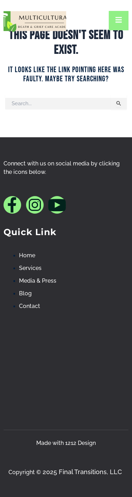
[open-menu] (118, 20)
